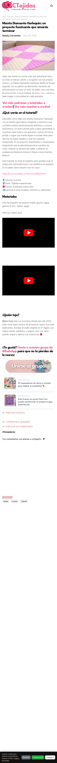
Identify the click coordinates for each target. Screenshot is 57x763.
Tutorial (11, 16)
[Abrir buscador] (51, 5)
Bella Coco (40, 93)
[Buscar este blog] (22, 517)
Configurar (50, 757)
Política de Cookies (38, 744)
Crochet (14, 501)
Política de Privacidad (38, 748)
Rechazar (26, 757)
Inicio (4, 16)
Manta (5, 501)
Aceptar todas (38, 757)
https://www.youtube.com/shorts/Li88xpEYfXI (24, 173)
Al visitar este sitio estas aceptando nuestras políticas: (14, 747)
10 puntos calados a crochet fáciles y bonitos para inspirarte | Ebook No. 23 (26, 628)
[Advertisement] (28, 256)
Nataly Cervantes (11, 35)
